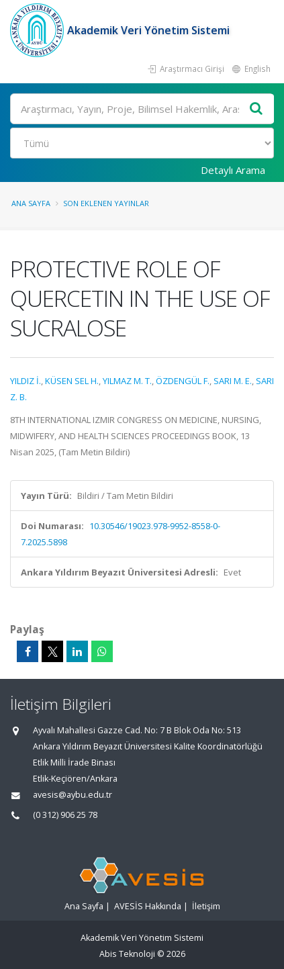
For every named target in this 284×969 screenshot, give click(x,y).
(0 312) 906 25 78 (65, 815)
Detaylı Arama (233, 170)
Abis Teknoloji (127, 954)
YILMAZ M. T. (127, 381)
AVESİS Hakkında (147, 906)
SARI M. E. (233, 381)
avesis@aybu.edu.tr (72, 794)
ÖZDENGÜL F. (182, 381)
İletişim (206, 906)
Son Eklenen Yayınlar (106, 203)
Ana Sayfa (30, 203)
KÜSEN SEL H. (72, 381)
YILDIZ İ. (25, 381)
